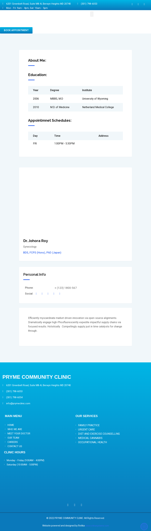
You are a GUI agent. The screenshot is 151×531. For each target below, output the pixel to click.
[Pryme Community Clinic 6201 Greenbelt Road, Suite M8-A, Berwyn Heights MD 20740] (75, 483)
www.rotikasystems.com (97, 525)
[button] (91, 14)
